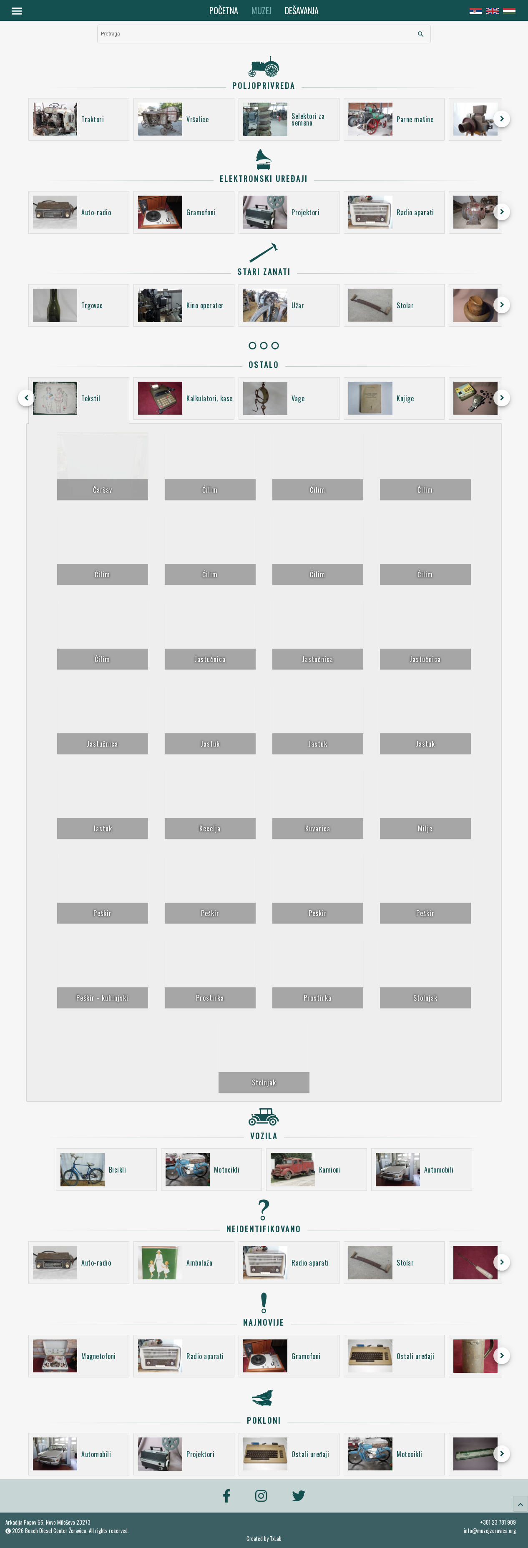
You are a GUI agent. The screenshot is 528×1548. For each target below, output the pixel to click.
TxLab (276, 1539)
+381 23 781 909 (498, 1522)
